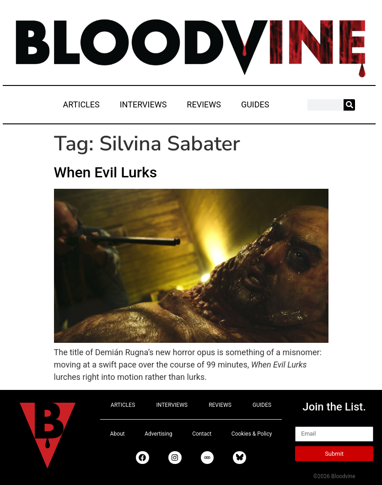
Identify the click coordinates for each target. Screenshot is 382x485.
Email (305, 422)
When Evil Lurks (105, 172)
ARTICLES (81, 104)
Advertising (158, 434)
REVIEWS (204, 104)
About (117, 434)
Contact (201, 434)
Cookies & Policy (251, 434)
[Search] (349, 105)
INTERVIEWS (143, 104)
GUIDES (255, 104)
